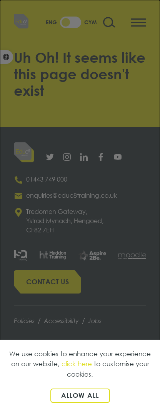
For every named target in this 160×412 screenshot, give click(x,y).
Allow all (80, 395)
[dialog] (80, 206)
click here (77, 364)
